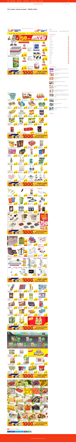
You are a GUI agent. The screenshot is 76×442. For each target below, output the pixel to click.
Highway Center (59, 47)
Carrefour (59, 39)
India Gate (59, 49)
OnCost (59, 55)
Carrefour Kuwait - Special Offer (59, 81)
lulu (59, 60)
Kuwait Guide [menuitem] (40, 1)
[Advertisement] (27, 21)
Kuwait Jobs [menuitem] (19, 1)
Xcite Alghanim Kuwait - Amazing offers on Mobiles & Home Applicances (61, 90)
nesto (59, 63)
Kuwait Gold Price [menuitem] (34, 1)
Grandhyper (59, 44)
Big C (59, 38)
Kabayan (59, 50)
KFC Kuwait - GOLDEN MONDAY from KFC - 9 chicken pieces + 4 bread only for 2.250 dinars (61, 95)
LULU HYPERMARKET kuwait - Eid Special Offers (61, 86)
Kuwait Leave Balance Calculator (64, 31)
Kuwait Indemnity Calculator (53, 31)
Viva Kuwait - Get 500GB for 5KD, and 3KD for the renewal (61, 78)
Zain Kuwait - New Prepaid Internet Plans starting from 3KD (61, 69)
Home (8, 7)
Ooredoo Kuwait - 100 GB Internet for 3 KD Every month (61, 74)
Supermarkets (11, 7)
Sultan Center (12, 429)
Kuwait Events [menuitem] (26, 1)
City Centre (59, 41)
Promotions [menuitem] (12, 1)
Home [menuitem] (8, 1)
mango (59, 61)
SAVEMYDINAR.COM (38, 4)
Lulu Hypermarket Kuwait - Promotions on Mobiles (61, 108)
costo (59, 58)
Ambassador (59, 36)
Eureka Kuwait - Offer (57, 103)
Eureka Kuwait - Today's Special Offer (60, 99)
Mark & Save (59, 52)
